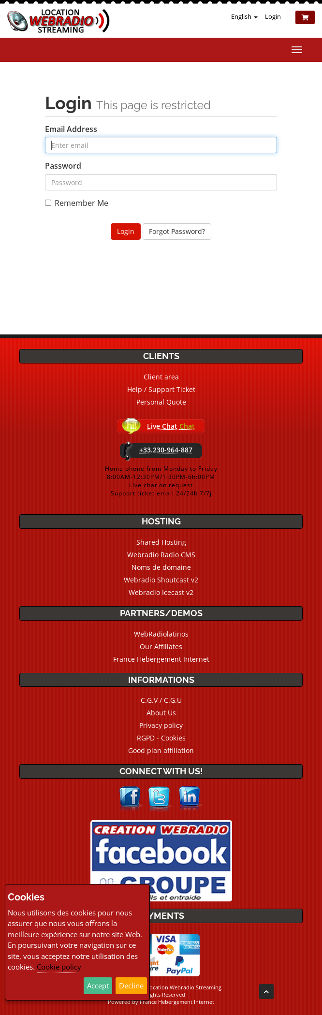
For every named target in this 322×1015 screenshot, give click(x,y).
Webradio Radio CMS (161, 554)
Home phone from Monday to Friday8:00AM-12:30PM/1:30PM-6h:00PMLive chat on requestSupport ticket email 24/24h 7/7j (161, 480)
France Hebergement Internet (161, 659)
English (244, 16)
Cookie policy (59, 967)
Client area (161, 376)
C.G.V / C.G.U (161, 700)
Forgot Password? (177, 231)
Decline (131, 985)
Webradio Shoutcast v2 (161, 579)
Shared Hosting (161, 542)
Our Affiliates (161, 646)
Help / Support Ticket (161, 389)
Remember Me (76, 203)
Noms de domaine (161, 567)
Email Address (71, 129)
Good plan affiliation (161, 750)
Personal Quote (161, 401)
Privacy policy (161, 725)
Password (63, 165)
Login (273, 16)
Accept (98, 985)
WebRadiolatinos (161, 633)
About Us (161, 712)
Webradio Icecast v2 (161, 592)
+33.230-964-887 (165, 449)
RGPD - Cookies (161, 737)
